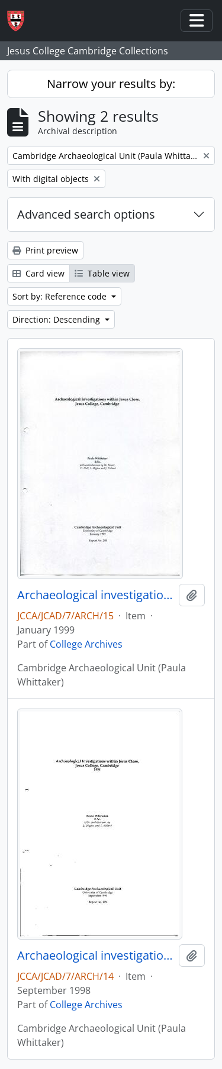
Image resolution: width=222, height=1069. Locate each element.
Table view (102, 273)
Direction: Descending (57, 319)
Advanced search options (86, 214)
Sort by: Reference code (60, 296)
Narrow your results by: (111, 84)
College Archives (86, 644)
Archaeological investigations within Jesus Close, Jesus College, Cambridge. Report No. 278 (95, 955)
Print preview (45, 250)
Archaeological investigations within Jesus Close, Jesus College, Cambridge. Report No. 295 (95, 595)
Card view (38, 273)
